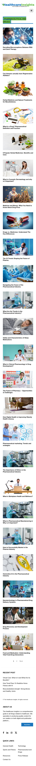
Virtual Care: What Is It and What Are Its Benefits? (16, 679)
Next (21, 661)
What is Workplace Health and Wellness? (18, 496)
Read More (27, 724)
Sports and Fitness (9, 750)
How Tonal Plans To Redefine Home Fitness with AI (15, 684)
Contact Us (6, 759)
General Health (8, 746)
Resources (6, 756)
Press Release (23, 756)
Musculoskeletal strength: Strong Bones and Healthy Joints (16, 690)
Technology (22, 746)
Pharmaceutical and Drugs (25, 751)
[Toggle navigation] (31, 10)
